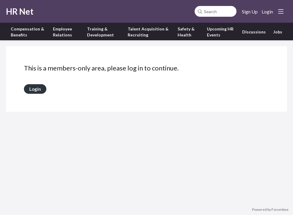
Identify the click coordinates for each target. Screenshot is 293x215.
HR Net (19, 11)
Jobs (277, 31)
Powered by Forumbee (270, 210)
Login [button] (267, 11)
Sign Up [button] (250, 11)
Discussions (254, 31)
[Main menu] (280, 11)
